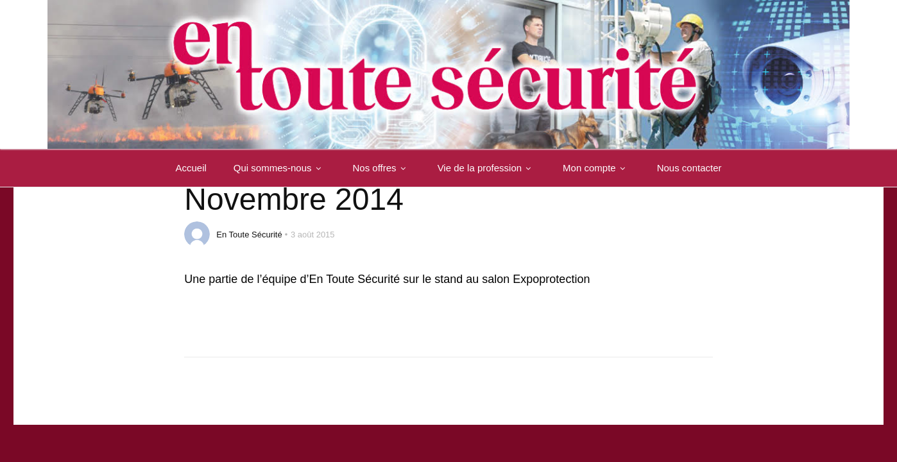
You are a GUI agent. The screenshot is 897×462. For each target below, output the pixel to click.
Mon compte (596, 168)
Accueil (190, 168)
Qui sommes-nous (280, 168)
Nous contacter (689, 168)
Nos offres (382, 168)
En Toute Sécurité (249, 234)
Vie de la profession (487, 168)
